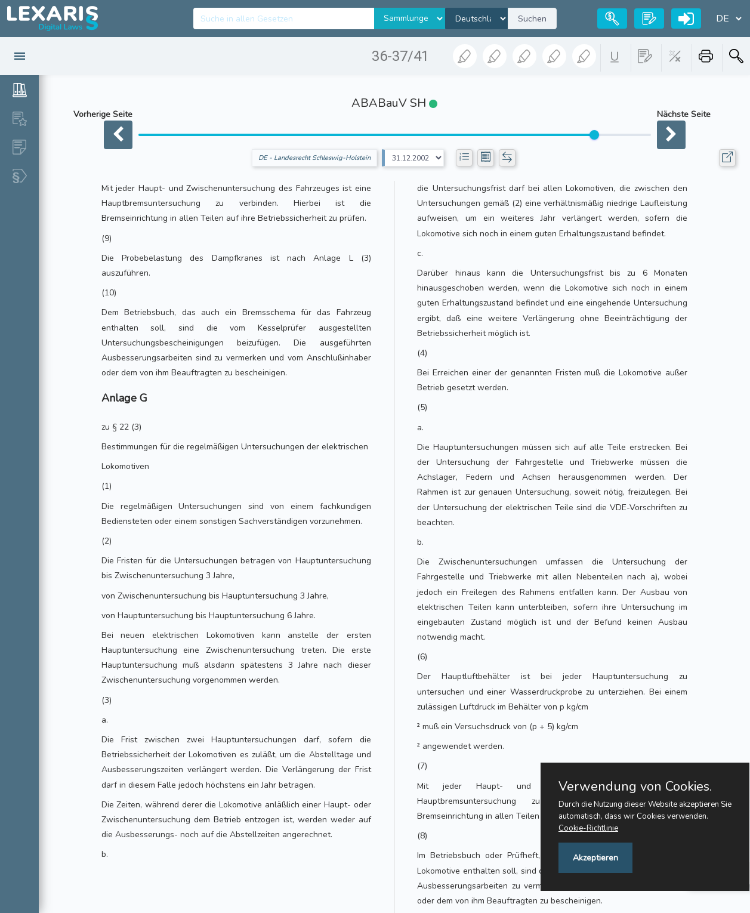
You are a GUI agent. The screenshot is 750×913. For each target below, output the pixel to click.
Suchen (532, 18)
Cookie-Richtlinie (588, 828)
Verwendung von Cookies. (635, 786)
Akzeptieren (595, 857)
